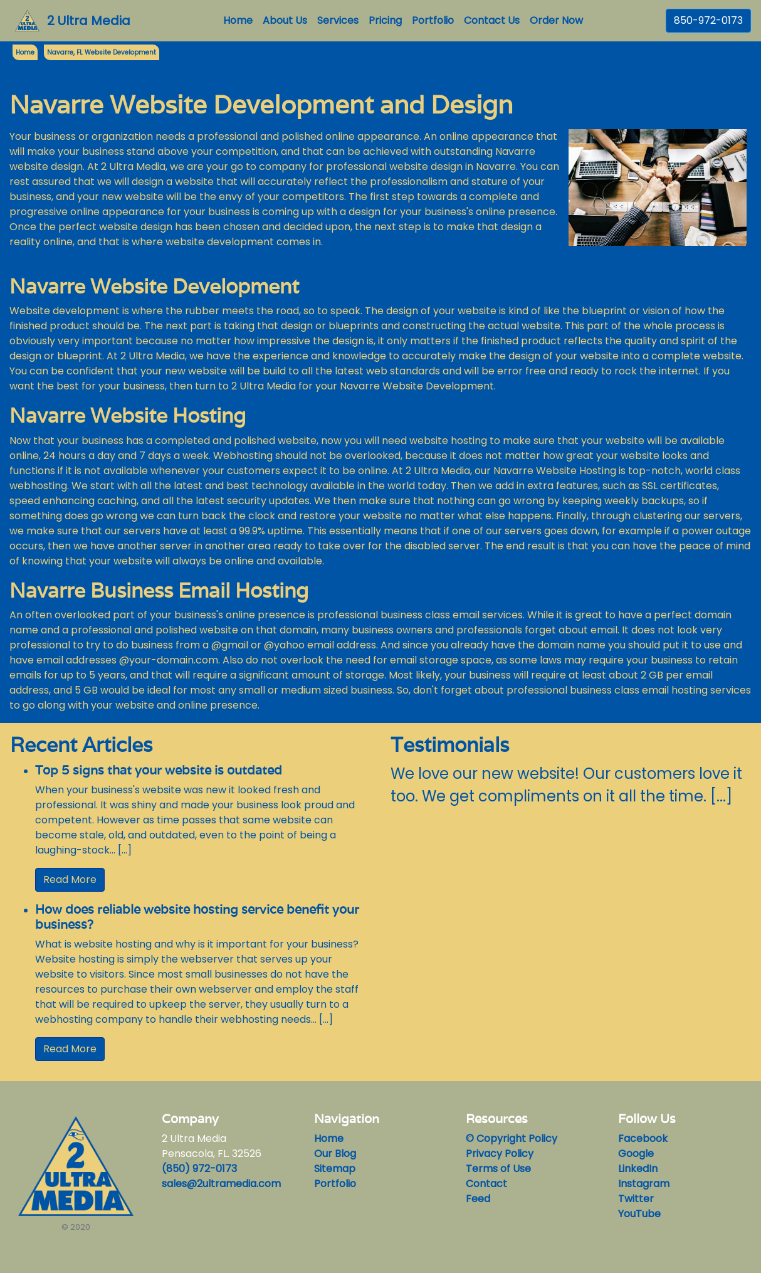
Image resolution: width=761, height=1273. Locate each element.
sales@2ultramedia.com (221, 1183)
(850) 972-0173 (199, 1168)
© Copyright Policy (511, 1138)
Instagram (643, 1183)
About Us (285, 20)
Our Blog (335, 1153)
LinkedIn (638, 1168)
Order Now (556, 20)
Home (240, 20)
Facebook (643, 1138)
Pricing (385, 20)
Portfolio (433, 20)
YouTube (639, 1214)
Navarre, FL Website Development (101, 52)
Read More (70, 879)
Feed (478, 1198)
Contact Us (492, 20)
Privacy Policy (499, 1153)
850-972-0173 (708, 20)
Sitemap (334, 1168)
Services (338, 20)
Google (636, 1153)
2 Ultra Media (88, 20)
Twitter (636, 1198)
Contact (486, 1183)
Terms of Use (498, 1168)
